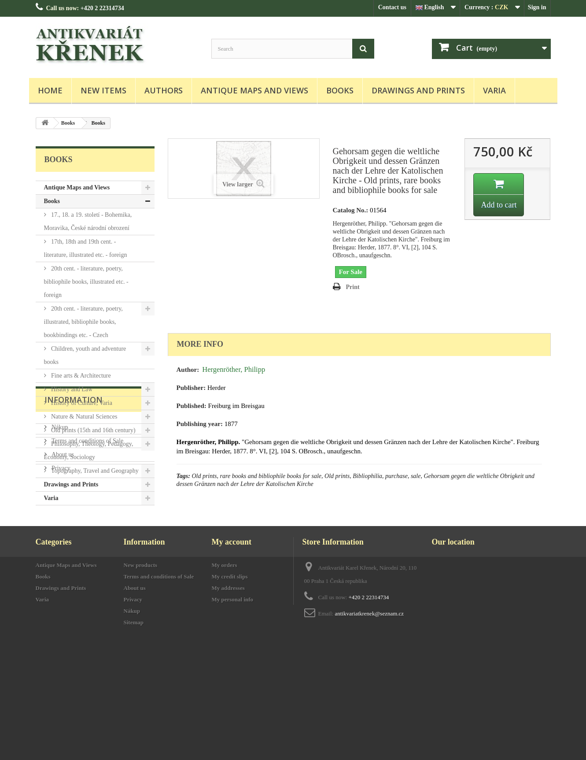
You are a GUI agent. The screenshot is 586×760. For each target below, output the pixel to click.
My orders (224, 669)
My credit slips (230, 680)
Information (73, 531)
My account (231, 645)
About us (62, 583)
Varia (494, 90)
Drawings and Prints (418, 90)
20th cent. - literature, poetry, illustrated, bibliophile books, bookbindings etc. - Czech (83, 321)
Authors (163, 90)
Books (340, 90)
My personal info (233, 703)
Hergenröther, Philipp (233, 369)
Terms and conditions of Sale (87, 569)
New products (141, 669)
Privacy (60, 596)
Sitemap (134, 726)
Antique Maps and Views (254, 90)
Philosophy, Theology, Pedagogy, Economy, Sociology (88, 450)
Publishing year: (200, 423)
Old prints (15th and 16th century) (93, 430)
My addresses (228, 692)
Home (50, 90)
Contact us (392, 7)
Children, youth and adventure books (85, 355)
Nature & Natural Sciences (84, 416)
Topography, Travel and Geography (94, 470)
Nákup (59, 555)
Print (353, 287)
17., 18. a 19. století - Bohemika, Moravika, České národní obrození (88, 221)
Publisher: (191, 387)
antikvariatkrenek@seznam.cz (369, 717)
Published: (191, 405)
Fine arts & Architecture (80, 375)
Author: (188, 369)
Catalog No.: (351, 210)
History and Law (71, 389)
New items (103, 90)
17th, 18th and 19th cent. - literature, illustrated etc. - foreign (85, 248)
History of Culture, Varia (81, 403)
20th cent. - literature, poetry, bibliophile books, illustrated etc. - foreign (86, 281)
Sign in (537, 7)
